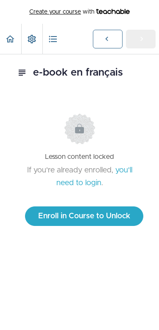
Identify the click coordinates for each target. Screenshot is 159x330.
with (79, 12)
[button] (10, 39)
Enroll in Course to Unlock (84, 216)
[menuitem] (31, 39)
